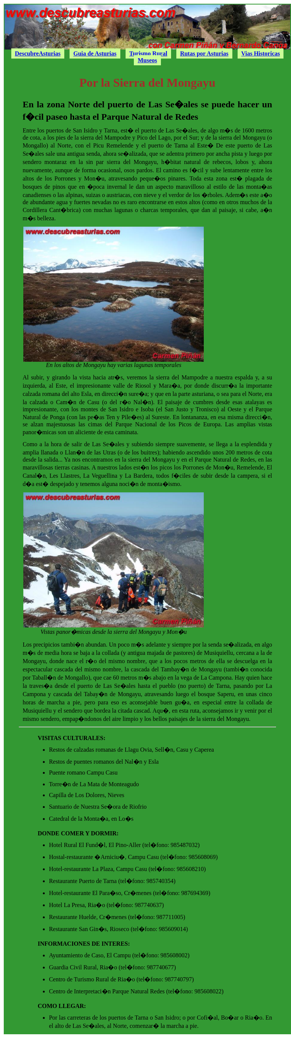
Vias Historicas (260, 53)
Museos (147, 60)
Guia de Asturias (95, 53)
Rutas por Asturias (204, 53)
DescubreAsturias (38, 53)
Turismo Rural (148, 53)
